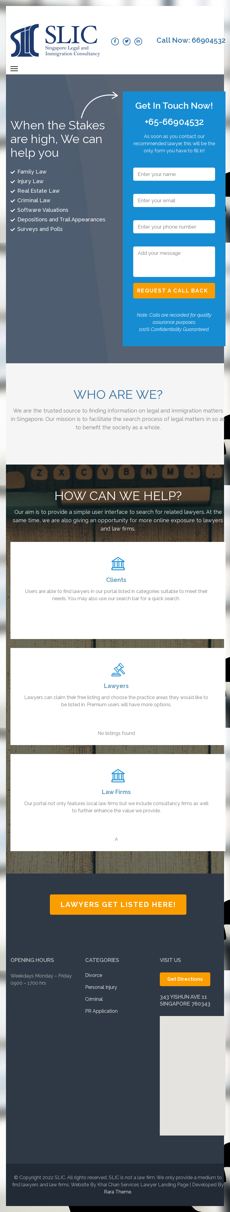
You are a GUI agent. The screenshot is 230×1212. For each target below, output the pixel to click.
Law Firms (116, 792)
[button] (192, 1064)
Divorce (93, 975)
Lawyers (116, 685)
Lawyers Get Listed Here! (118, 904)
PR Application (101, 1011)
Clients (116, 579)
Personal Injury (101, 987)
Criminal (94, 999)
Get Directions (185, 979)
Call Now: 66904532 (191, 40)
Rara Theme (117, 1192)
